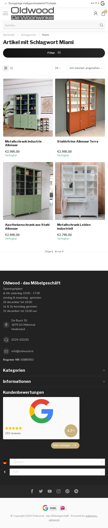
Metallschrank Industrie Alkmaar (23, 143)
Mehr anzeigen (64, 445)
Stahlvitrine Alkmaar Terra (77, 141)
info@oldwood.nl (22, 351)
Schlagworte (28, 35)
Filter (54, 53)
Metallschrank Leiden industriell (74, 226)
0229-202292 (20, 340)
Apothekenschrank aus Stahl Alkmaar (27, 226)
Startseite (9, 35)
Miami (45, 35)
